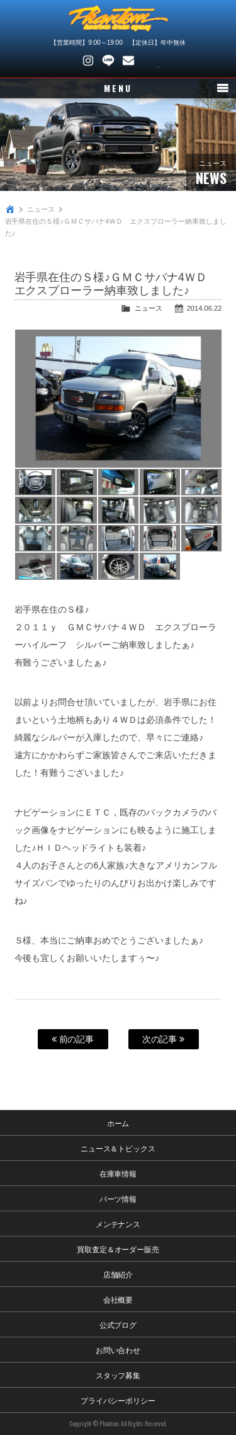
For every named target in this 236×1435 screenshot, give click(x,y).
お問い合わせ (128, 60)
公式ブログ (118, 1324)
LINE (108, 60)
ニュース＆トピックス (118, 1148)
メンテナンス (118, 1223)
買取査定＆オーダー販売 (118, 1248)
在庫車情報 (118, 1173)
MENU (118, 88)
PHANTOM (118, 19)
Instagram (88, 60)
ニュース (41, 209)
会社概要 (118, 1299)
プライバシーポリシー (118, 1400)
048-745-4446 (148, 60)
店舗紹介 (118, 1274)
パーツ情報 (118, 1198)
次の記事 (163, 1039)
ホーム (118, 1122)
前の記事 (73, 1039)
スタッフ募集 (118, 1374)
